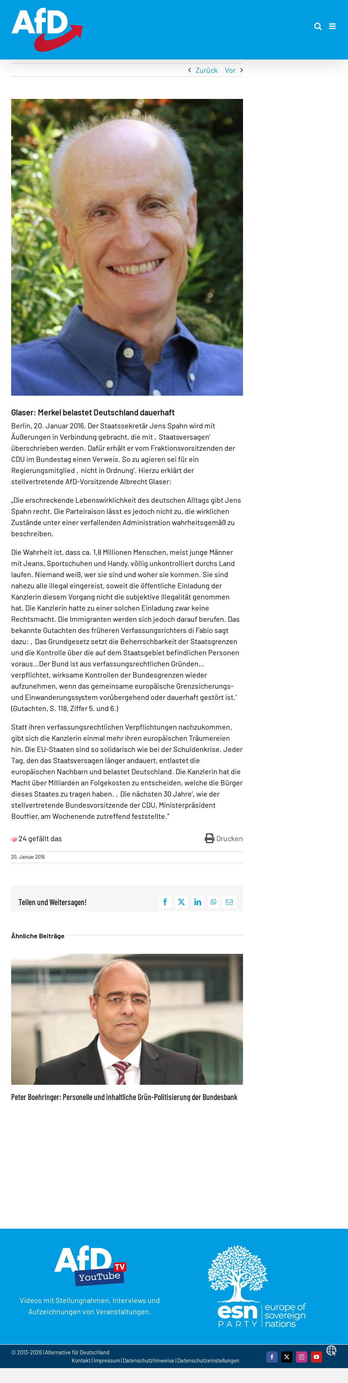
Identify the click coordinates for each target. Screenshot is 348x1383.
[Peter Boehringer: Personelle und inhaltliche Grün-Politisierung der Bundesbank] (127, 958)
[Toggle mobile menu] (333, 26)
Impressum (106, 1360)
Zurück (207, 69)
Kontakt (82, 1360)
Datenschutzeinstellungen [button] (208, 1360)
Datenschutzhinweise (148, 1360)
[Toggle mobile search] (318, 26)
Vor (230, 69)
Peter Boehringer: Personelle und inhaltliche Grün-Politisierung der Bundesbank (124, 1096)
